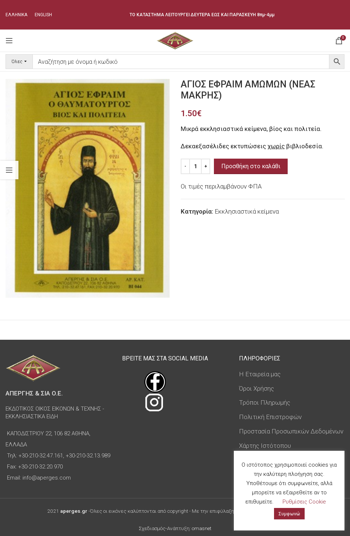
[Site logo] (175, 40)
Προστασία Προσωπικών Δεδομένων (291, 431)
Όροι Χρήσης (256, 388)
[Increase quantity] (205, 166)
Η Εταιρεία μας (260, 374)
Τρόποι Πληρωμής (264, 402)
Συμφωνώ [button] (289, 513)
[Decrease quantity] (185, 166)
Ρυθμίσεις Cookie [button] (304, 501)
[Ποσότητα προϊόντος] (195, 166)
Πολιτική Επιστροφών (270, 417)
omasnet (201, 528)
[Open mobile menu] (9, 40)
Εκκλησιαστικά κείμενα (247, 211)
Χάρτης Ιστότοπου (265, 445)
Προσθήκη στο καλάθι (250, 166)
